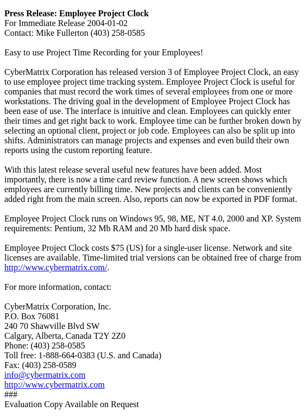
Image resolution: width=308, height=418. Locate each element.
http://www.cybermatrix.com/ (55, 267)
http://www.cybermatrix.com (54, 384)
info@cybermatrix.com (44, 374)
